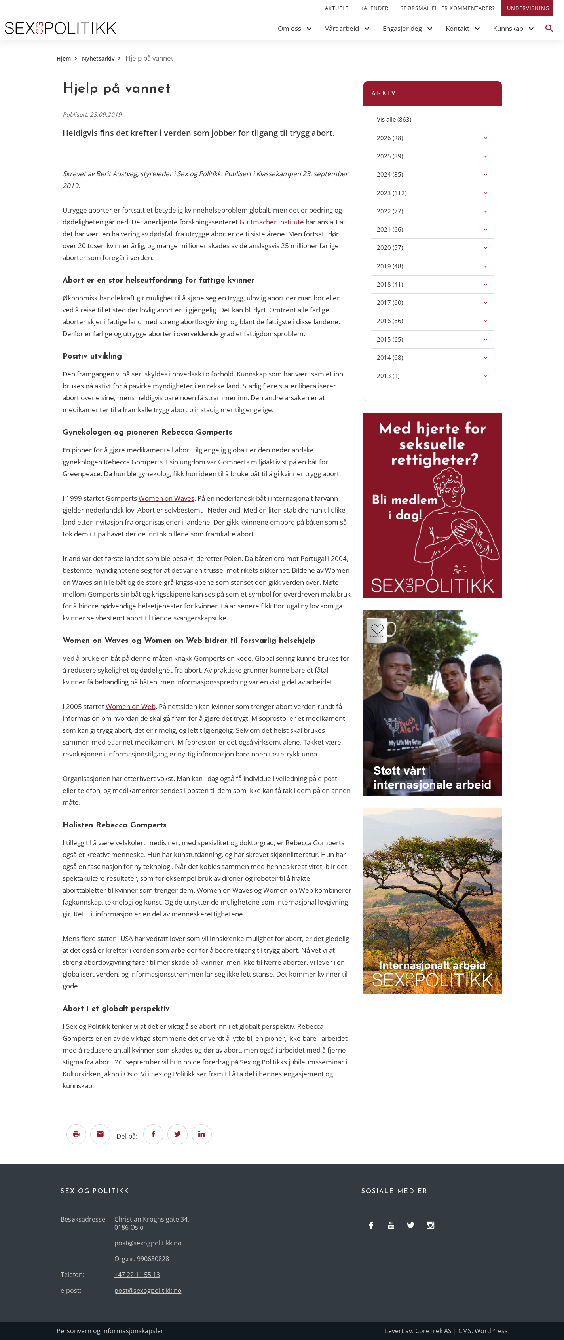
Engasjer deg (402, 28)
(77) (398, 211)
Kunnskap (508, 28)
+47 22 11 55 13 (137, 1275)
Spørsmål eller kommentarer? (448, 7)
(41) (398, 284)
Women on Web (131, 706)
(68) (398, 357)
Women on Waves (166, 498)
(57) (398, 247)
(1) (397, 375)
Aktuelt (337, 7)
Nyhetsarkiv (98, 58)
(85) (398, 174)
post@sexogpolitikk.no (148, 1291)
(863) (403, 119)
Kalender (374, 7)
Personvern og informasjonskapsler (110, 1331)
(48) (398, 266)
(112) (400, 192)
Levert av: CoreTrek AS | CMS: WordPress (446, 1331)
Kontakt (457, 28)
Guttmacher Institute (271, 221)
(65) (398, 339)
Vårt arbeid (342, 28)
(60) (398, 302)
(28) (398, 137)
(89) (398, 156)
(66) (398, 229)
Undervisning (528, 7)
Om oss (289, 28)
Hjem (64, 58)
